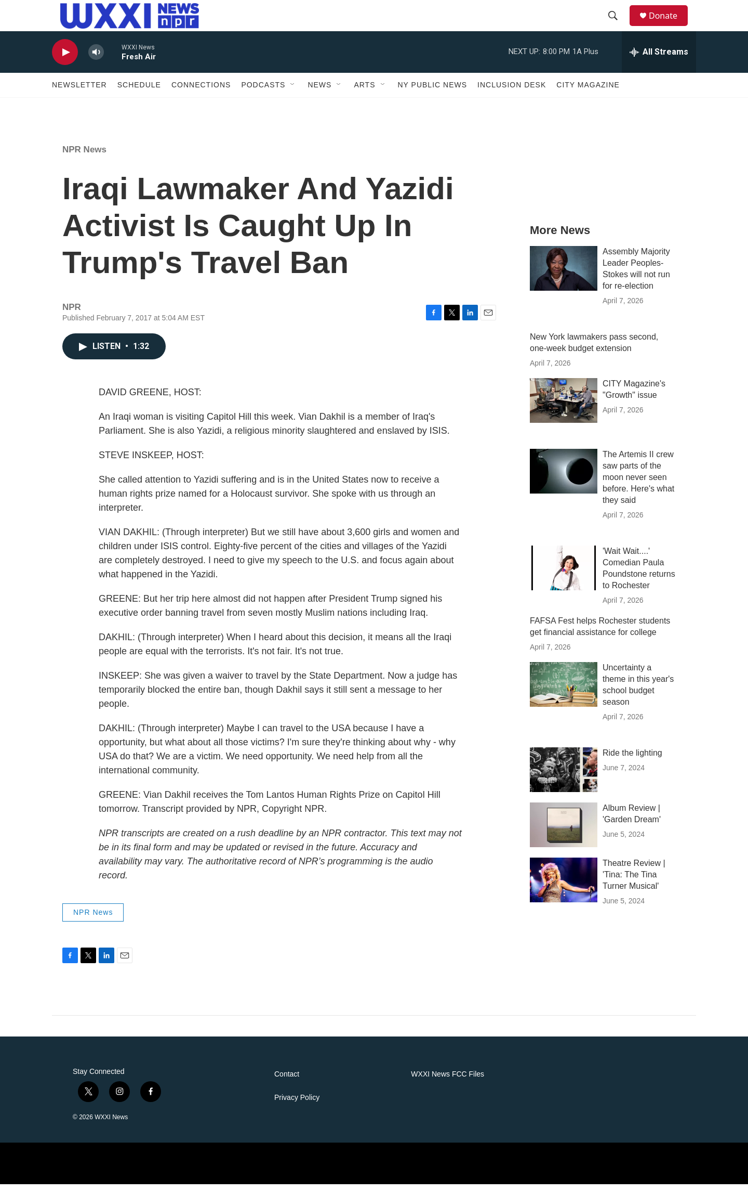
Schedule (139, 92)
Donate (669, 19)
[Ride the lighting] (563, 777)
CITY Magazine (588, 92)
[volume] (96, 60)
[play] (65, 60)
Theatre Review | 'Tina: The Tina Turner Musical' (634, 882)
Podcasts (263, 92)
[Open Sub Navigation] (293, 92)
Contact (286, 1082)
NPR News (84, 157)
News (319, 92)
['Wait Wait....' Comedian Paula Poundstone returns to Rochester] (563, 575)
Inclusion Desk (511, 92)
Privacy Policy (296, 1105)
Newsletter (79, 92)
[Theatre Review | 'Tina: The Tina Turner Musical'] (563, 887)
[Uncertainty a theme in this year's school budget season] (563, 692)
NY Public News (433, 92)
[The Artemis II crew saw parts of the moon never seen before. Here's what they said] (563, 479)
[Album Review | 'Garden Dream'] (563, 832)
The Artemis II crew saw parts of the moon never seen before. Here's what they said (638, 485)
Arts (364, 92)
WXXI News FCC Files (447, 1082)
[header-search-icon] (617, 19)
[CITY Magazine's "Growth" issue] (563, 408)
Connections (201, 92)
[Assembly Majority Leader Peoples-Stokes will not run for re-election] (563, 276)
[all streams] (659, 60)
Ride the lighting (632, 760)
